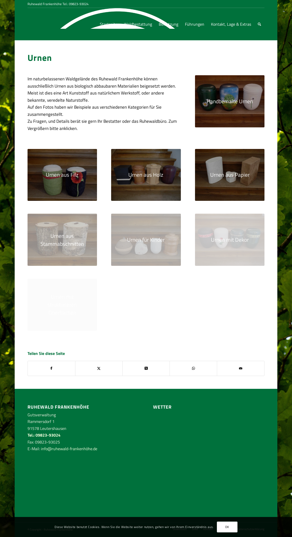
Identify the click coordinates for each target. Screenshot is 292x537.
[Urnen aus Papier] (229, 175)
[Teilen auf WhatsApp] (193, 368)
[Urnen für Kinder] (146, 240)
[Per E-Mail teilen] (240, 368)
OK (227, 526)
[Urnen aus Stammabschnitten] (62, 240)
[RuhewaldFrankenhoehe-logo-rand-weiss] (47, 24)
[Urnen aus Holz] (146, 175)
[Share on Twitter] (146, 368)
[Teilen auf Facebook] (51, 368)
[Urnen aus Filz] (62, 175)
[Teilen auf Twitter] (98, 368)
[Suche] (259, 24)
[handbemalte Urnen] (229, 101)
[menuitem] (108, 24)
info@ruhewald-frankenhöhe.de (69, 449)
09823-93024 (79, 3)
